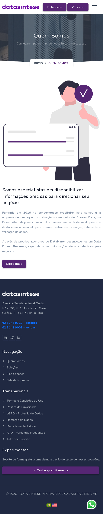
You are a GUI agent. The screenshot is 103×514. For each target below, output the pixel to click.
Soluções (10, 367)
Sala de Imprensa (15, 380)
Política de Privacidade (19, 407)
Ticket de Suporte (16, 439)
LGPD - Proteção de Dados (22, 413)
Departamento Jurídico (19, 426)
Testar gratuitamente (51, 470)
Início (38, 63)
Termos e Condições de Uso (22, 401)
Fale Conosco (13, 374)
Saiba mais (14, 264)
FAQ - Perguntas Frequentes (23, 433)
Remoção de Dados (17, 420)
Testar (78, 7)
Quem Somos (13, 361)
